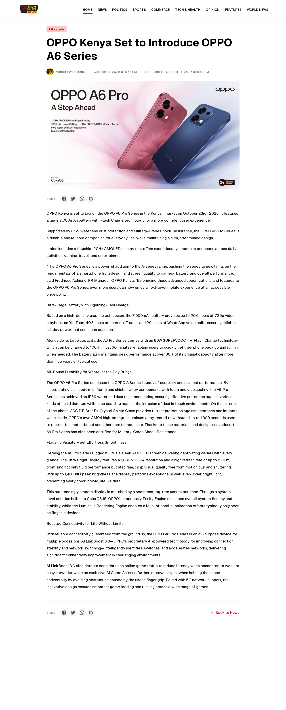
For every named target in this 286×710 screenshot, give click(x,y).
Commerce (160, 9)
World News (257, 9)
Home (87, 11)
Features (233, 9)
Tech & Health (188, 9)
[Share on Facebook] (64, 199)
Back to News (225, 612)
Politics (119, 9)
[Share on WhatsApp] (82, 199)
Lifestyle (56, 29)
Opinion (212, 9)
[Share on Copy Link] (91, 199)
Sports (139, 9)
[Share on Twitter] (73, 199)
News (102, 9)
